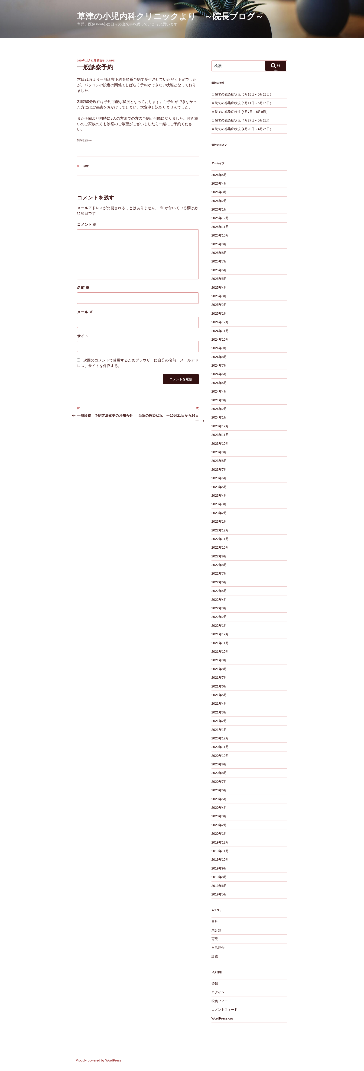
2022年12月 (220, 530)
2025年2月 (219, 305)
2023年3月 (219, 504)
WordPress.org (222, 1018)
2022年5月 (219, 591)
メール (85, 312)
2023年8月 (219, 461)
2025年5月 (219, 279)
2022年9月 (219, 556)
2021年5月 (219, 695)
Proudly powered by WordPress (98, 1060)
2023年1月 (219, 521)
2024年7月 (219, 365)
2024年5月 (219, 383)
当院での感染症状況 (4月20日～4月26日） (242, 129)
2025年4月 (219, 287)
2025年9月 (219, 244)
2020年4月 (219, 807)
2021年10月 (220, 651)
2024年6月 (219, 374)
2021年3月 (219, 712)
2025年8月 (219, 253)
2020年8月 (219, 773)
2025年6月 (219, 270)
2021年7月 (219, 677)
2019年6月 (219, 886)
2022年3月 (219, 608)
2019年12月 (220, 842)
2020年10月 (220, 756)
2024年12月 (220, 322)
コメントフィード (224, 1009)
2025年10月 (220, 235)
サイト (82, 336)
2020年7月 (219, 781)
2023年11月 (220, 435)
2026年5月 (219, 175)
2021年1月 (219, 730)
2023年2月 (219, 513)
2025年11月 (220, 227)
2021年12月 (220, 634)
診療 (86, 166)
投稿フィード (221, 1001)
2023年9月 (219, 452)
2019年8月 (219, 877)
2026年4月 (219, 183)
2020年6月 (219, 790)
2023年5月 (219, 487)
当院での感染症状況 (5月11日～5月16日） (242, 103)
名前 (83, 288)
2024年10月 (220, 339)
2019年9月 (219, 868)
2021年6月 (219, 686)
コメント (87, 225)
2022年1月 (219, 625)
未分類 (216, 930)
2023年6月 (219, 478)
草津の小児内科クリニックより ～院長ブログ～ (170, 16)
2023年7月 (219, 469)
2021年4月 (219, 703)
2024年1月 (219, 417)
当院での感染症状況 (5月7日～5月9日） (240, 112)
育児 (214, 939)
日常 (214, 922)
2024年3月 (219, 400)
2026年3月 (219, 192)
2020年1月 (219, 833)
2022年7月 (219, 573)
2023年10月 (220, 443)
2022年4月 (219, 599)
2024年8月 (219, 357)
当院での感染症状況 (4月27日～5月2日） (241, 120)
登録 (214, 983)
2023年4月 (219, 495)
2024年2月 (219, 409)
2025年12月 (220, 218)
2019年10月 (220, 859)
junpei (110, 60)
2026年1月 (219, 209)
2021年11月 (220, 643)
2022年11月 (220, 539)
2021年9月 (219, 660)
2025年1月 (219, 313)
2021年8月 (219, 669)
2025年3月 (219, 296)
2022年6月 (219, 582)
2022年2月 (219, 617)
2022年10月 (220, 547)
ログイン (217, 992)
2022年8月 (219, 565)
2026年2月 (219, 201)
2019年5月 (219, 894)
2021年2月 (219, 721)
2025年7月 (219, 261)
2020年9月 (219, 764)
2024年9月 (219, 348)
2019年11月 (220, 851)
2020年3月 (219, 816)
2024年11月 (220, 331)
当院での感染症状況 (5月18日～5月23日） (242, 94)
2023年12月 (220, 426)
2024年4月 (219, 391)
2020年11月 (220, 747)
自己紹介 (217, 948)
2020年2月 (219, 825)
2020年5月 (219, 799)
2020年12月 (220, 738)
